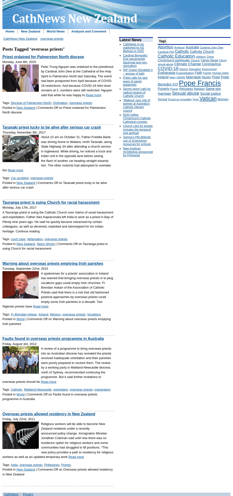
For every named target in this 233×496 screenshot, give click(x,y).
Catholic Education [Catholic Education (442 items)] (176, 56)
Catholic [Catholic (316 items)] (182, 51)
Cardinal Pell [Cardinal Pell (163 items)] (166, 52)
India (14, 465)
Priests (66, 465)
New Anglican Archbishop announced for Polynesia (138, 152)
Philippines (51, 465)
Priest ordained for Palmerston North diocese (43, 57)
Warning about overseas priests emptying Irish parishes (52, 263)
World (21, 319)
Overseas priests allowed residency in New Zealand (48, 414)
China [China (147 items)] (210, 56)
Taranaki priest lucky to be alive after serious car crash (51, 127)
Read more (93, 95)
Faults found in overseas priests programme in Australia (53, 339)
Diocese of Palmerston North (31, 103)
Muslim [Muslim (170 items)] (206, 77)
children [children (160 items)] (201, 56)
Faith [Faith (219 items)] (198, 73)
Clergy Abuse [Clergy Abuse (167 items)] (209, 60)
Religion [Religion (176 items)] (199, 89)
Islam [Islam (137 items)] (172, 77)
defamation (35, 239)
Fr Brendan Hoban (24, 314)
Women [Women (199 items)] (222, 99)
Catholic (16, 389)
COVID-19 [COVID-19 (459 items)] (168, 68)
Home (10, 31)
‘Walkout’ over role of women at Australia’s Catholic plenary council (136, 105)
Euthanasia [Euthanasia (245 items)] (166, 73)
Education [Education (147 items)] (195, 69)
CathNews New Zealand (20, 38)
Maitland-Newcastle (37, 389)
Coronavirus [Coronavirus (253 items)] (211, 64)
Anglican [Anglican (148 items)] (179, 47)
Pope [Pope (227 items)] (216, 77)
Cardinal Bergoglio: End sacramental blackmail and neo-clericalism (135, 61)
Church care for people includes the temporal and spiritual (138, 129)
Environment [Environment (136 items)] (209, 69)
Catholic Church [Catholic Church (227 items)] (202, 52)
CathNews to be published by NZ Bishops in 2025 (133, 48)
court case (18, 239)
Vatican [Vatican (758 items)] (208, 98)
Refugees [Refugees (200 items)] (186, 89)
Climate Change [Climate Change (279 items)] (187, 64)
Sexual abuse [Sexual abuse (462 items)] (185, 93)
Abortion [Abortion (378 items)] (165, 47)
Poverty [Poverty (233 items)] (163, 89)
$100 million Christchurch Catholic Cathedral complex (137, 118)
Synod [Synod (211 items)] (162, 99)
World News (56, 31)
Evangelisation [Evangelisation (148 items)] (185, 72)
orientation (60, 389)
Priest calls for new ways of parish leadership (135, 81)
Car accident (20, 178)
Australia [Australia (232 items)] (192, 47)
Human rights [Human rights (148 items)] (220, 72)
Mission (55, 314)
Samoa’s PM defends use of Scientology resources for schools (137, 140)
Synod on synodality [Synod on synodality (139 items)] (180, 99)
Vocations (94, 314)
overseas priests (51, 38)
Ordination (60, 103)
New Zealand (30, 31)
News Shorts (46, 244)
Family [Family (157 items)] (207, 72)
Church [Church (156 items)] (195, 60)
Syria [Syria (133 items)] (196, 99)
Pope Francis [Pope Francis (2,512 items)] (200, 83)
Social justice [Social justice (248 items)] (210, 93)
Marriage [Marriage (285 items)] (193, 77)
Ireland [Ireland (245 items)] (163, 77)
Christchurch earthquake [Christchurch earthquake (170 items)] (174, 60)
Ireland (43, 314)
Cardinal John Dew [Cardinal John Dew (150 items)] (211, 47)
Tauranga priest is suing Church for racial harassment (51, 202)
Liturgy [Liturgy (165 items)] (180, 77)
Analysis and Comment (88, 31)
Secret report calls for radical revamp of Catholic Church (137, 92)
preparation (102, 389)
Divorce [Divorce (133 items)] (183, 69)
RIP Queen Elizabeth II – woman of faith (138, 71)
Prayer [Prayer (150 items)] (174, 88)
